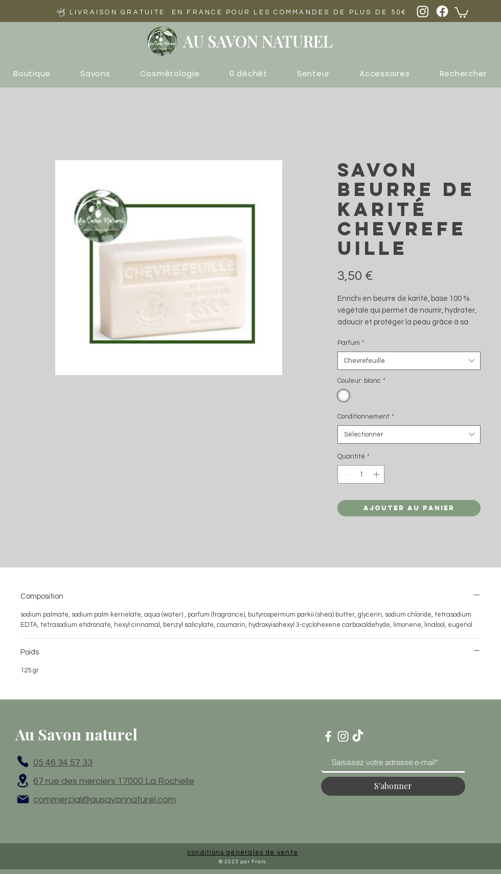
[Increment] (377, 474)
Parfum (351, 342)
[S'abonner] (393, 786)
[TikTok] (358, 736)
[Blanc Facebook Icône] (328, 736)
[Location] (22, 781)
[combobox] (409, 361)
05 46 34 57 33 (63, 763)
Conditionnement (365, 416)
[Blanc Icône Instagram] (343, 736)
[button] (461, 12)
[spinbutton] (361, 474)
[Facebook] (442, 11)
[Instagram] (422, 11)
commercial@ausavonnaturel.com (104, 799)
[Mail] (23, 799)
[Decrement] (345, 474)
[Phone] (22, 762)
